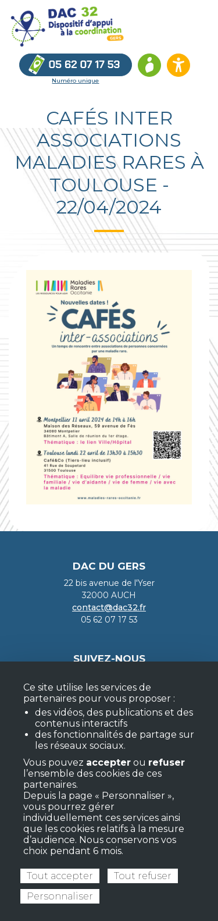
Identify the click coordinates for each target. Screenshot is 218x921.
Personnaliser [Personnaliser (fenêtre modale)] (60, 896)
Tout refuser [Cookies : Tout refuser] (142, 875)
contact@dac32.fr (109, 607)
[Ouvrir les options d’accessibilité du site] (178, 65)
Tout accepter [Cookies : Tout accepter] (60, 875)
